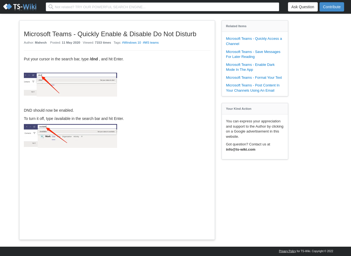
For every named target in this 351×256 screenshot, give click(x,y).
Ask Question (302, 7)
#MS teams (151, 42)
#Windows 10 (131, 42)
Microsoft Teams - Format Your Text (254, 77)
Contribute (332, 7)
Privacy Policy (287, 251)
